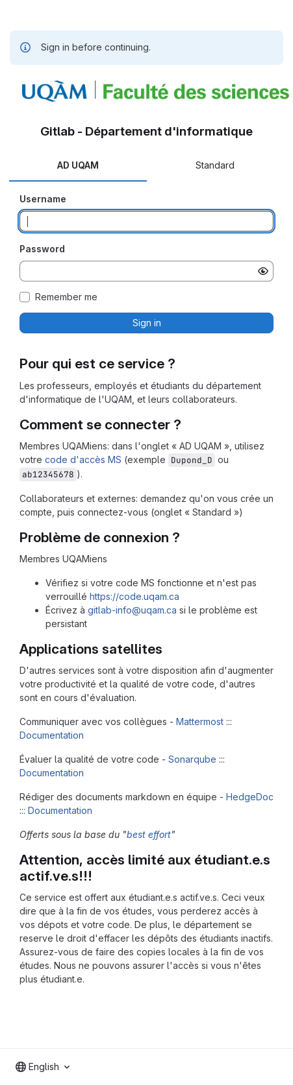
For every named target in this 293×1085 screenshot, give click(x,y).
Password (42, 248)
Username (42, 198)
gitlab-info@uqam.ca (132, 609)
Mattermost (199, 721)
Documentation (51, 735)
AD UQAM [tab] (78, 165)
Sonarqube (192, 759)
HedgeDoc (250, 796)
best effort (149, 834)
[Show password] (263, 271)
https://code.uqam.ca (134, 596)
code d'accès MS (83, 459)
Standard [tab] (215, 165)
